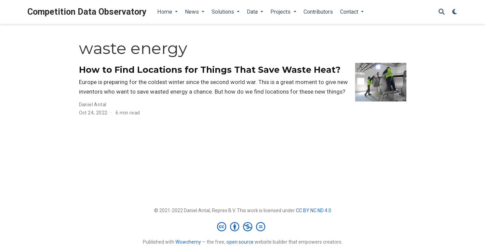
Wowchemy (188, 242)
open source (240, 242)
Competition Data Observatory (87, 12)
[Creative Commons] (242, 226)
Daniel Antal (93, 104)
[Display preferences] (455, 12)
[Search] (442, 12)
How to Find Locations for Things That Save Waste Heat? (209, 70)
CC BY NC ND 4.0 (313, 210)
